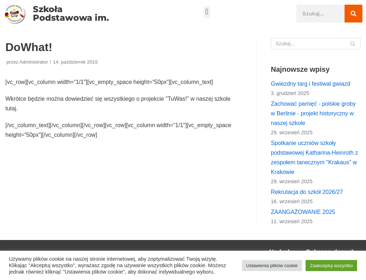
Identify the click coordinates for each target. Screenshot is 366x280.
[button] (206, 12)
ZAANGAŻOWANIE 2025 (303, 212)
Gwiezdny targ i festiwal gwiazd (310, 84)
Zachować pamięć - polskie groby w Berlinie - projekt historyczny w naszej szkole (313, 113)
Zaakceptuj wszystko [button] (331, 265)
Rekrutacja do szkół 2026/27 (307, 192)
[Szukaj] (353, 13)
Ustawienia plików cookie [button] (272, 265)
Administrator (33, 62)
